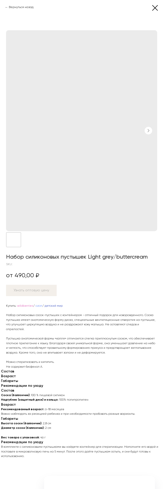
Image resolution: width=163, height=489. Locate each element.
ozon (39, 305)
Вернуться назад (21, 7)
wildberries (25, 305)
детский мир (54, 305)
